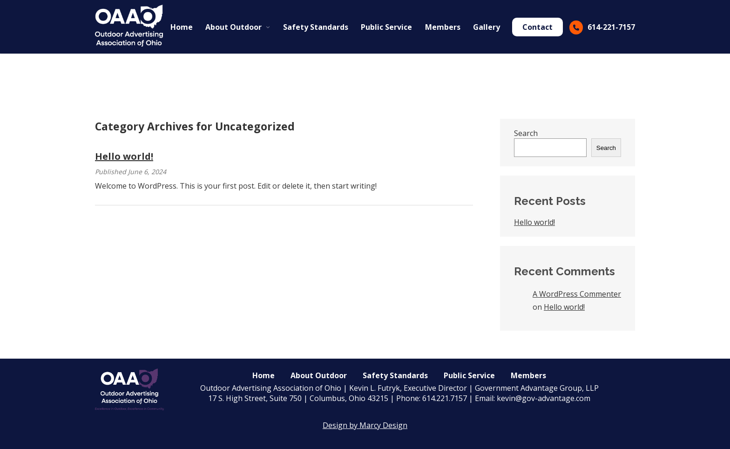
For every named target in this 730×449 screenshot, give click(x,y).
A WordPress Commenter (577, 294)
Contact (537, 27)
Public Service (386, 27)
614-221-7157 (611, 27)
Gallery (486, 27)
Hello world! (124, 156)
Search (526, 133)
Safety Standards (315, 27)
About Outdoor (233, 27)
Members (442, 27)
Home (181, 27)
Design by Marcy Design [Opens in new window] (365, 425)
